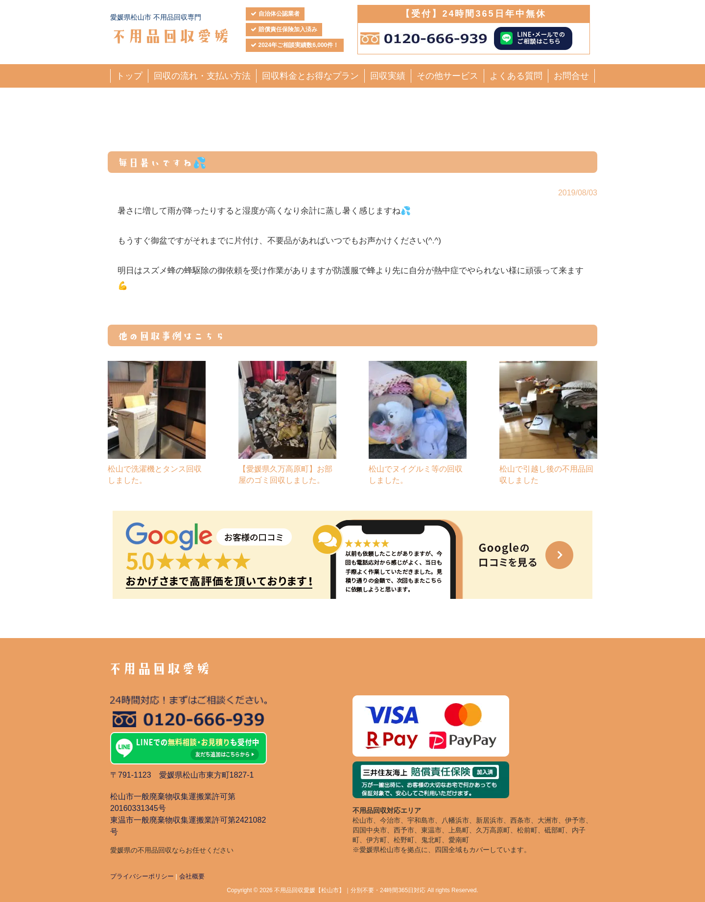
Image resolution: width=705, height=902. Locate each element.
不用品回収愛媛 (170, 35)
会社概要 (192, 876)
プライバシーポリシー (142, 876)
